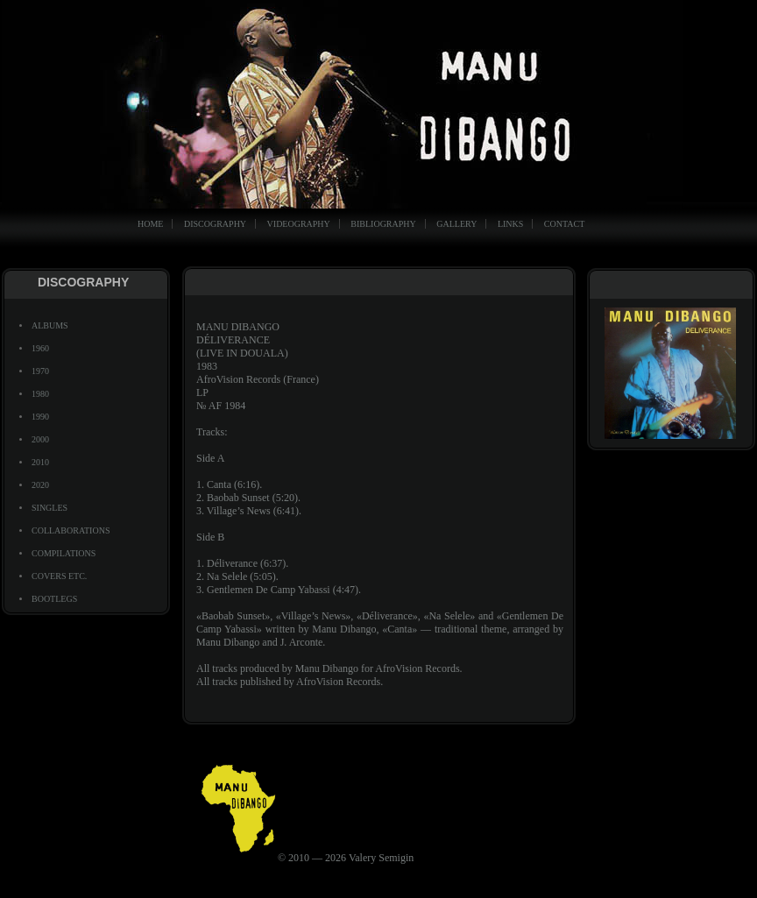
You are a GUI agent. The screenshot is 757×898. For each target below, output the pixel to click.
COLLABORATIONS (71, 530)
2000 (40, 439)
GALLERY (456, 224)
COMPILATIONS (64, 553)
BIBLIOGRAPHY (382, 224)
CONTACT (564, 224)
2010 (40, 462)
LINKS (510, 224)
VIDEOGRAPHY (298, 224)
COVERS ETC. (59, 576)
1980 (40, 394)
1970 (40, 371)
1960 (40, 348)
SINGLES (49, 508)
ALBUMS (50, 325)
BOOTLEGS (54, 599)
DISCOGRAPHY (215, 224)
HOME (150, 224)
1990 (40, 416)
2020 (40, 485)
